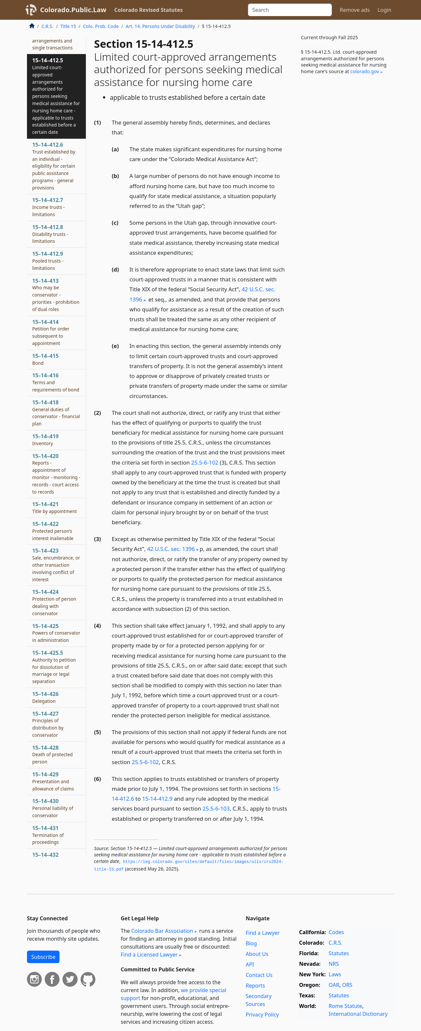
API (250, 964)
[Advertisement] (344, 189)
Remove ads (355, 10)
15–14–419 (45, 439)
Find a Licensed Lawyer (149, 954)
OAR (334, 984)
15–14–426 (45, 697)
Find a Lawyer (263, 932)
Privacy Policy (262, 1014)
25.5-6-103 (216, 808)
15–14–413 (55, 294)
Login (384, 10)
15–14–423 (56, 564)
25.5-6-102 (204, 462)
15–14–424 (54, 602)
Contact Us (259, 975)
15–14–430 (52, 807)
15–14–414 (50, 332)
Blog (251, 943)
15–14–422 (52, 530)
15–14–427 (47, 724)
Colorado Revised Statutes (148, 10)
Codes (336, 932)
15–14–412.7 (48, 206)
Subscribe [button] (43, 956)
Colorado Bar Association (162, 930)
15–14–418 (56, 413)
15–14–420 (56, 473)
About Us (257, 954)
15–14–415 (45, 359)
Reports (255, 985)
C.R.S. (47, 26)
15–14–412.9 (47, 260)
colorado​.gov (364, 71)
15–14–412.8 (50, 233)
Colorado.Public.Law (73, 9)
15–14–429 (53, 781)
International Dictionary (358, 1013)
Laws (335, 974)
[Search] (290, 10)
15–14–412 (52, 37)
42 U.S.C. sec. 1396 (171, 549)
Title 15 (68, 26)
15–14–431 (48, 834)
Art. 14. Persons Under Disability (160, 26)
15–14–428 (52, 754)
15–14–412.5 (56, 96)
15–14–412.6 (53, 166)
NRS (334, 963)
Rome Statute (345, 1006)
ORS (347, 984)
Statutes (339, 953)
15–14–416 (55, 382)
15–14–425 (56, 633)
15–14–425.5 (54, 666)
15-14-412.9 (157, 798)
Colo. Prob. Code (100, 26)
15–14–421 (54, 507)
